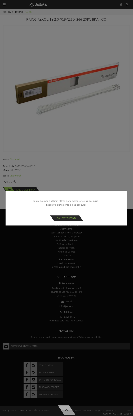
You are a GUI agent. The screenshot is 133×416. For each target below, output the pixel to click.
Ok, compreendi (67, 218)
